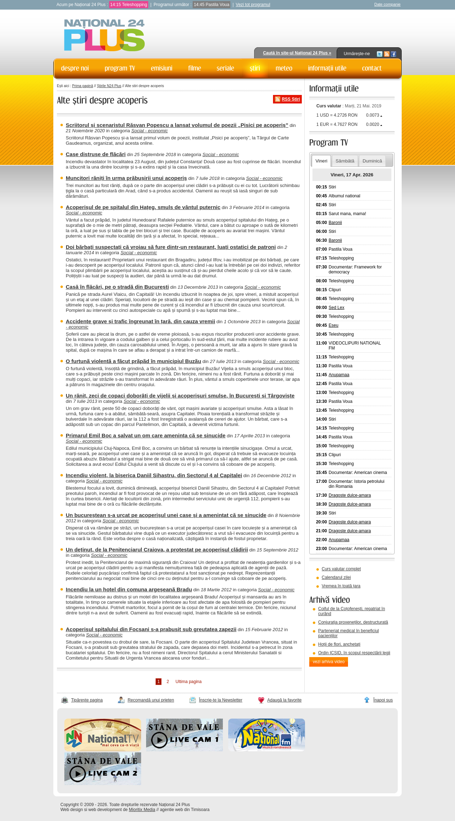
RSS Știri (291, 99)
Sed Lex (336, 307)
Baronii (335, 222)
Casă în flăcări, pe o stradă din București (117, 287)
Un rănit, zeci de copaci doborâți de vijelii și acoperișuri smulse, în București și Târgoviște (180, 396)
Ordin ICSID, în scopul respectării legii (354, 652)
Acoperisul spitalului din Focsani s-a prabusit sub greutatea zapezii (151, 629)
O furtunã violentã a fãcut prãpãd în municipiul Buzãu (133, 361)
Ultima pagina (189, 681)
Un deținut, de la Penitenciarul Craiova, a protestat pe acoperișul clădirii (157, 550)
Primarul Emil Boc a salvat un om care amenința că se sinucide (145, 435)
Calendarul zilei (336, 577)
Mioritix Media (142, 809)
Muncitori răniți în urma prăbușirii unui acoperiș (126, 178)
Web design (71, 809)
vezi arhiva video (328, 661)
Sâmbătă (345, 161)
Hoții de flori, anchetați (339, 644)
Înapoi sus (383, 700)
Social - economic (149, 130)
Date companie (387, 4)
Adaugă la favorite (284, 700)
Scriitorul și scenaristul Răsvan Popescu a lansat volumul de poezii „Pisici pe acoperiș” (177, 125)
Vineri (321, 161)
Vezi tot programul (253, 4)
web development (105, 809)
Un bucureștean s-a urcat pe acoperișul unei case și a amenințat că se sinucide (166, 515)
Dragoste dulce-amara (350, 495)
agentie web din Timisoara (184, 809)
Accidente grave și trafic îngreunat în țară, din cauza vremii (140, 321)
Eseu (333, 325)
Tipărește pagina (87, 700)
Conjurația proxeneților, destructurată (353, 622)
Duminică (372, 161)
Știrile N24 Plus (109, 86)
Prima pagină (82, 86)
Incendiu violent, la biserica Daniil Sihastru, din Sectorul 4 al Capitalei (154, 475)
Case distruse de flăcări (95, 154)
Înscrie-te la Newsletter (220, 700)
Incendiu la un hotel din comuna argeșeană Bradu (129, 589)
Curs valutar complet (341, 568)
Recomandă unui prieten (151, 700)
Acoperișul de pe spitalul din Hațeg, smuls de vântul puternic (143, 207)
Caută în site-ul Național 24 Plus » (297, 52)
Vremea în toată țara (341, 585)
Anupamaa (339, 374)
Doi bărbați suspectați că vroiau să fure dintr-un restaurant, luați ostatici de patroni (171, 247)
